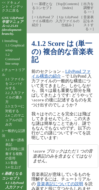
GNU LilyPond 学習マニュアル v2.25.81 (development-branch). (12, 26)
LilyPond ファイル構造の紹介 (61, 73)
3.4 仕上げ (13, 167)
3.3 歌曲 (11, 163)
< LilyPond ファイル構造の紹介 (43, 21)
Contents (71, 4)
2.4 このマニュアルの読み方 (14, 120)
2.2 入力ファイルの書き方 (14, 97)
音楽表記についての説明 (60, 183)
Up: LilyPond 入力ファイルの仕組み (67, 21)
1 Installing (10, 41)
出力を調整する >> (88, 8)
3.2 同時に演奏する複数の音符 (14, 153)
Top (60, 4)
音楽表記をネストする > (88, 23)
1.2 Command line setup (12, 59)
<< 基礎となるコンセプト (42, 6)
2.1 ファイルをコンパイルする (14, 83)
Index (68, 8)
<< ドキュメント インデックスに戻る (12, 6)
